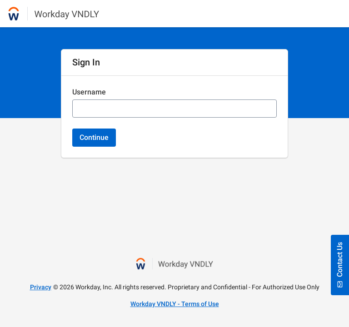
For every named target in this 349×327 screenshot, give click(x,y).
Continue (94, 137)
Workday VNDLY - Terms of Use (174, 303)
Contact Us (339, 265)
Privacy (40, 287)
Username (89, 92)
